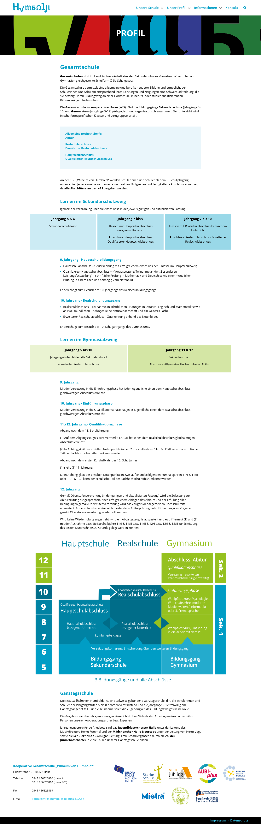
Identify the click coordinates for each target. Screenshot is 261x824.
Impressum (218, 820)
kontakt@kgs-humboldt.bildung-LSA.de (58, 799)
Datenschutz (239, 820)
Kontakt (231, 7)
